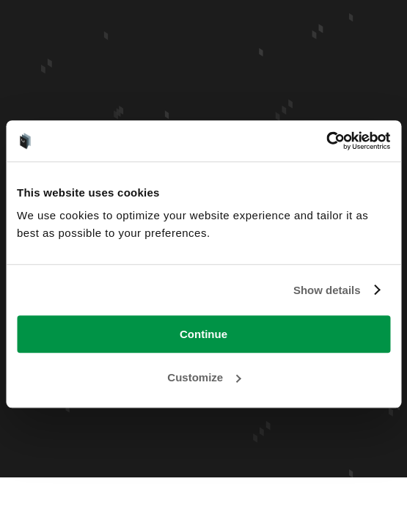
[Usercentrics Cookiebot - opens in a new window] (326, 140)
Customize (204, 377)
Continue (203, 334)
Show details (327, 290)
